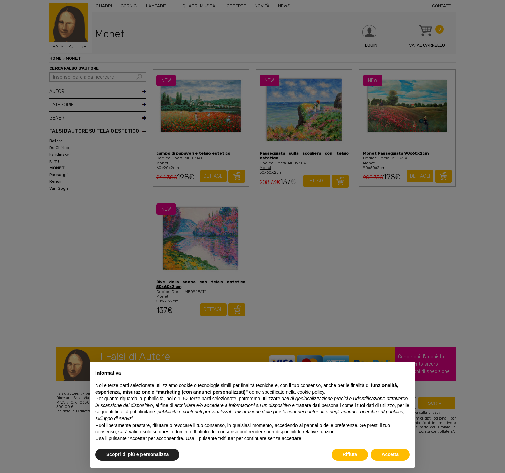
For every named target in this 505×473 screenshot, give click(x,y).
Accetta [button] (390, 454)
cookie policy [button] (310, 392)
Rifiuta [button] (350, 454)
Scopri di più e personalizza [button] (137, 454)
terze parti (200, 398)
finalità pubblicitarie (135, 411)
